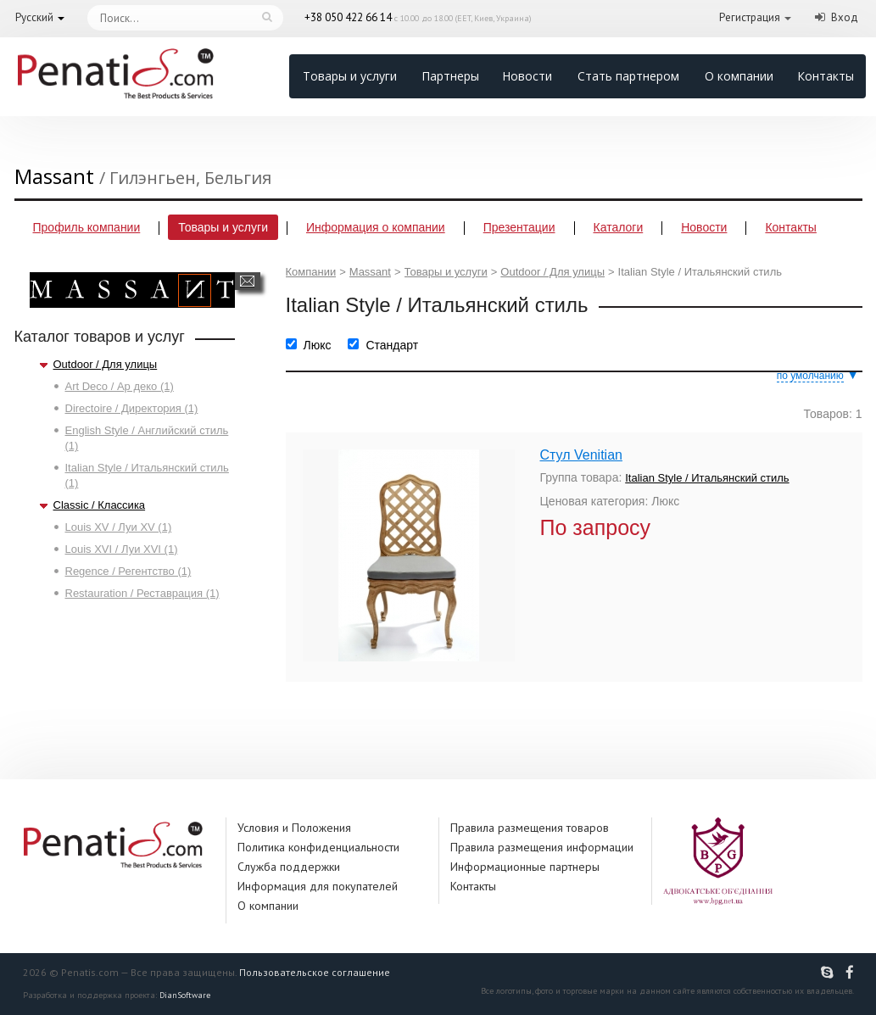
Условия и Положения (294, 827)
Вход (844, 17)
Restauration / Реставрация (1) (142, 593)
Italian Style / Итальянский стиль (707, 477)
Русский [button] (34, 17)
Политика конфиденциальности (318, 847)
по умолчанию (810, 376)
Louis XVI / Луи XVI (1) (121, 549)
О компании (739, 76)
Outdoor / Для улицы (105, 364)
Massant (370, 271)
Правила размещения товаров (529, 827)
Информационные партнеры (525, 866)
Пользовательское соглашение (314, 972)
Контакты (825, 76)
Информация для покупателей (317, 886)
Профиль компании (87, 227)
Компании (311, 271)
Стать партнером (628, 76)
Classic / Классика (99, 505)
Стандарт (391, 345)
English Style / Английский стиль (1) (147, 438)
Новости (527, 76)
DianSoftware (184, 995)
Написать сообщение (247, 281)
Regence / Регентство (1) (128, 571)
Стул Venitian (581, 455)
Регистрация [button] (749, 17)
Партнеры (450, 76)
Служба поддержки (288, 866)
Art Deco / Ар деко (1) (119, 386)
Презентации (519, 227)
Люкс (318, 345)
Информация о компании (375, 227)
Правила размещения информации (541, 847)
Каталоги (619, 227)
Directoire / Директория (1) (131, 408)
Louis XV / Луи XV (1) (118, 527)
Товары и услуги (350, 76)
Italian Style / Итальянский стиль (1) (147, 475)
